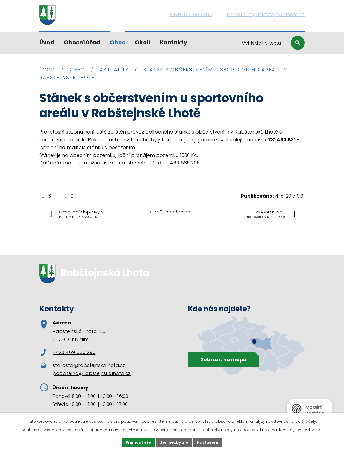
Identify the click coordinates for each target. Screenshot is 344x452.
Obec (117, 42)
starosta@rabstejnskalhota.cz (89, 365)
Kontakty (173, 42)
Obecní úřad (82, 42)
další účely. (306, 421)
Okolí (142, 42)
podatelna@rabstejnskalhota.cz (92, 373)
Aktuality (114, 69)
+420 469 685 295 (68, 352)
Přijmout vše (138, 442)
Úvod (46, 42)
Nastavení (207, 442)
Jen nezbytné (174, 442)
